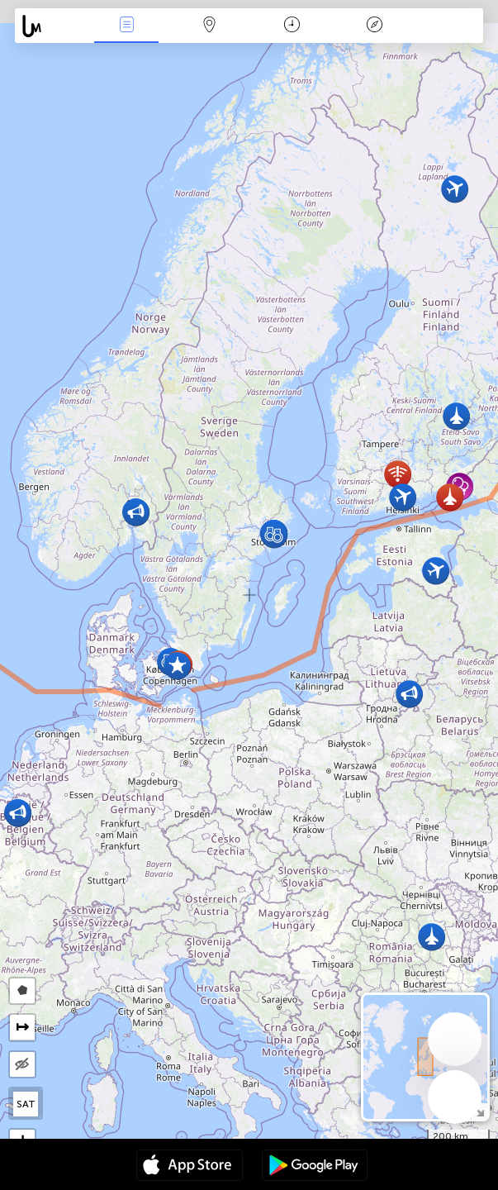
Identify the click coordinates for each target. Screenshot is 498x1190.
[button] (436, 571)
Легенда (375, 26)
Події (126, 26)
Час (292, 26)
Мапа (209, 26)
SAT (26, 1104)
